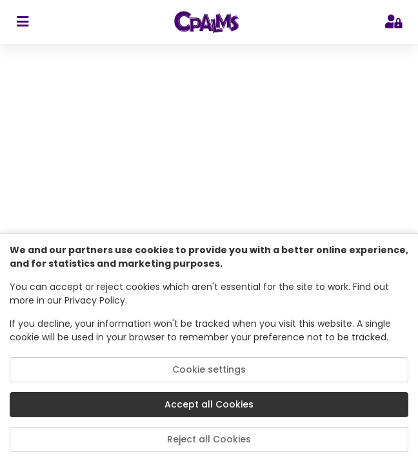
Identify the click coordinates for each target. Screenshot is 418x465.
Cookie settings (209, 369)
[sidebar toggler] (22, 22)
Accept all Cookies (209, 404)
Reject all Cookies (209, 439)
